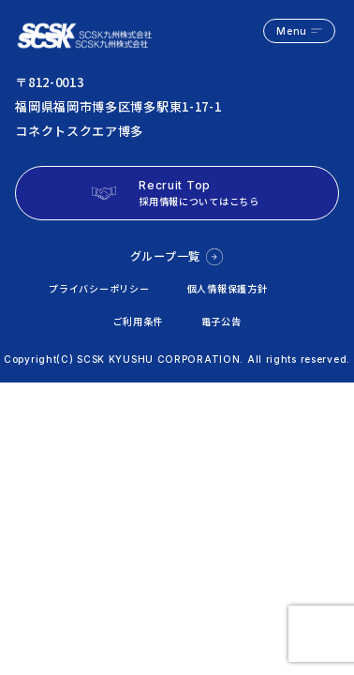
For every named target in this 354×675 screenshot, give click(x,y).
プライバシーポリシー (99, 288)
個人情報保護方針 (227, 288)
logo (87, 31)
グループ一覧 (165, 256)
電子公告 (221, 321)
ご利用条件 (138, 321)
